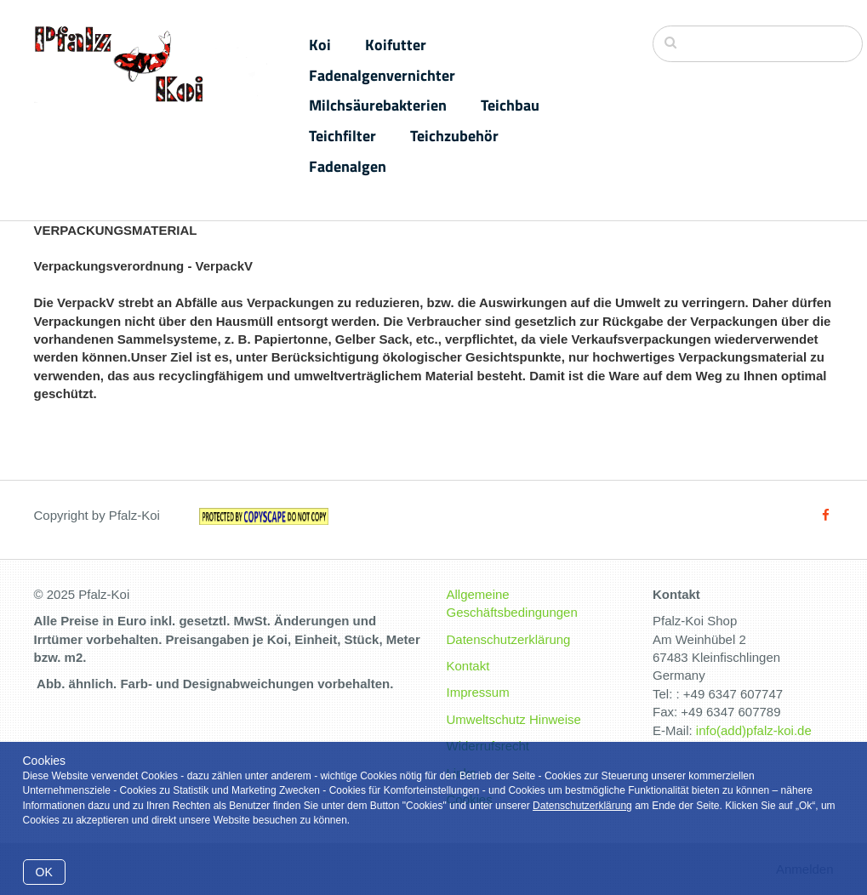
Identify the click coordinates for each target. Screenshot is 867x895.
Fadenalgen (347, 166)
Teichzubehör (454, 135)
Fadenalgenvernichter (382, 75)
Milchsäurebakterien (378, 105)
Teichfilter (342, 135)
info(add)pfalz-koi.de (754, 730)
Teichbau (510, 105)
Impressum (478, 692)
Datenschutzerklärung (582, 806)
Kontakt (468, 665)
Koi (320, 44)
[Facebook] (826, 515)
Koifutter (395, 44)
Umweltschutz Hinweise (514, 719)
